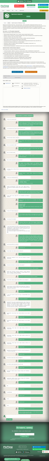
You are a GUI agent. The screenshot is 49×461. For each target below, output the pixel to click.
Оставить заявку (32, 5)
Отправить (10, 419)
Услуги (3, 10)
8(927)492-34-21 (8, 83)
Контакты (8, 10)
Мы (12, 10)
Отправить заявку (24, 436)
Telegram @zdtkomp (43, 4)
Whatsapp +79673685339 (44, 7)
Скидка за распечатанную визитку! (19, 6)
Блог (16, 10)
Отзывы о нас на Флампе (4, 109)
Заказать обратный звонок (32, 7)
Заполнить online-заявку (17, 71)
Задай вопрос (22, 10)
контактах (29, 149)
